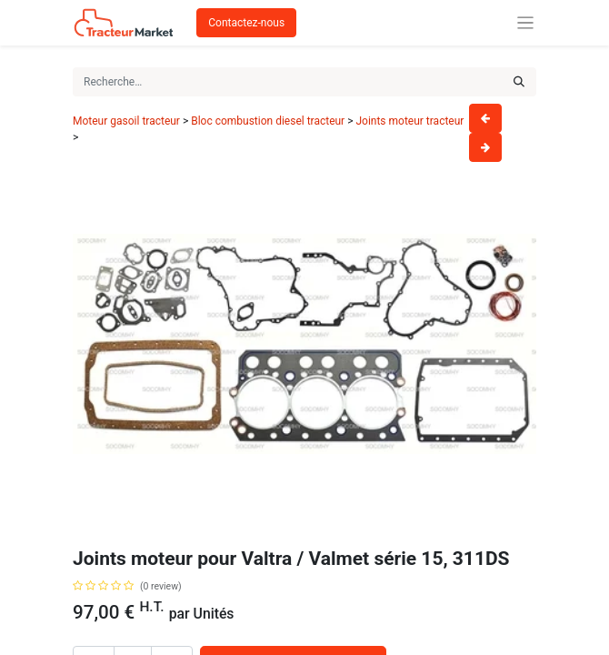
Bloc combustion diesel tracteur (267, 121)
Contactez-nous (246, 22)
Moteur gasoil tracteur (126, 121)
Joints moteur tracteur (409, 121)
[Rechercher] (519, 81)
